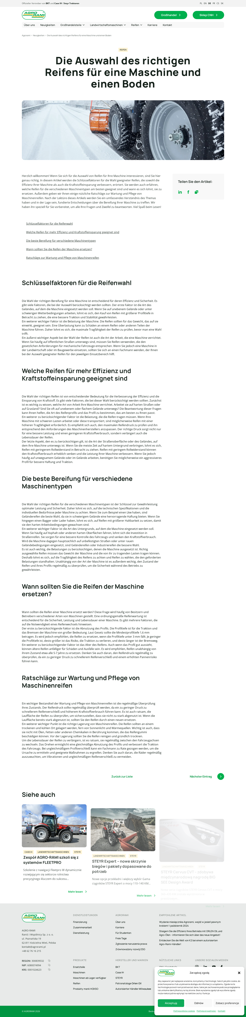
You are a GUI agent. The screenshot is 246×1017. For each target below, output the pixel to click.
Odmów (198, 1003)
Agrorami (26, 35)
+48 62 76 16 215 (31, 951)
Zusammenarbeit (82, 927)
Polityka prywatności (206, 1010)
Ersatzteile (79, 967)
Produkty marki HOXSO (85, 988)
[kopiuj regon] (49, 960)
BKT (48, 3)
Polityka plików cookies (184, 1010)
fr (214, 3)
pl (201, 3)
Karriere (119, 927)
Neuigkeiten (38, 35)
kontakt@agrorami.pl (34, 946)
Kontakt (221, 1010)
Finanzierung (80, 922)
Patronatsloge (128, 983)
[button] (239, 973)
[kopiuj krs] (49, 969)
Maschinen (79, 972)
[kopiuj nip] (49, 965)
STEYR (119, 977)
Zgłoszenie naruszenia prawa (131, 943)
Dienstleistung (81, 932)
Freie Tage (121, 938)
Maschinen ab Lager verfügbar (89, 977)
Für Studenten (123, 932)
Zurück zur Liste (122, 776)
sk (222, 3)
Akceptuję (171, 1003)
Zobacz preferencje (227, 1003)
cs (218, 3)
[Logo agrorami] (34, 15)
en (205, 3)
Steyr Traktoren (71, 3)
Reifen (123, 49)
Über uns (120, 922)
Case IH (58, 3)
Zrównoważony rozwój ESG (130, 949)
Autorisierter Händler (133, 988)
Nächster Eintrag (207, 776)
